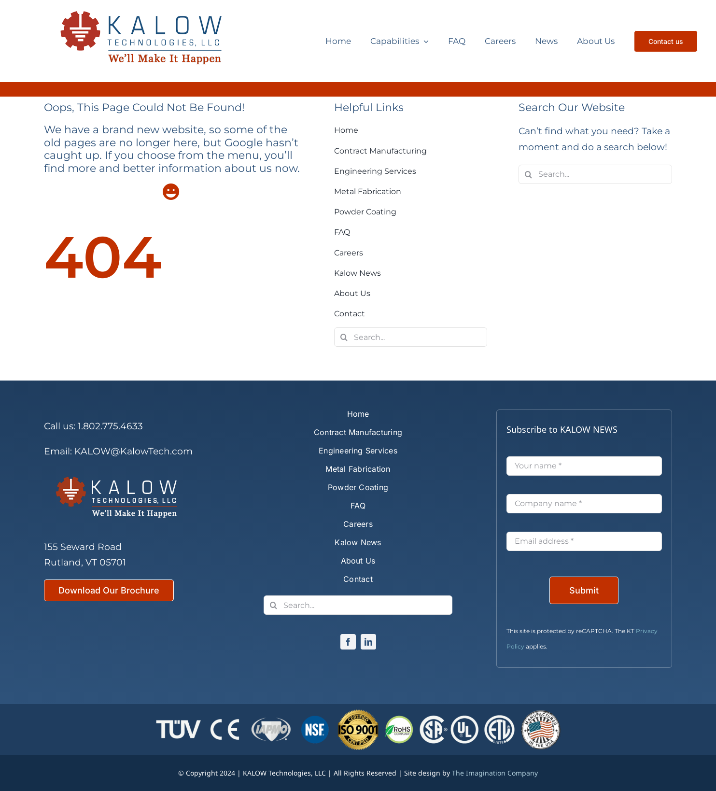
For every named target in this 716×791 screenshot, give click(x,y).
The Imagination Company (495, 772)
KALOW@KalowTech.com (133, 451)
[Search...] (410, 337)
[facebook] (348, 642)
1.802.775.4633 (110, 426)
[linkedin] (368, 642)
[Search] (343, 337)
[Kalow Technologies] (148, 41)
